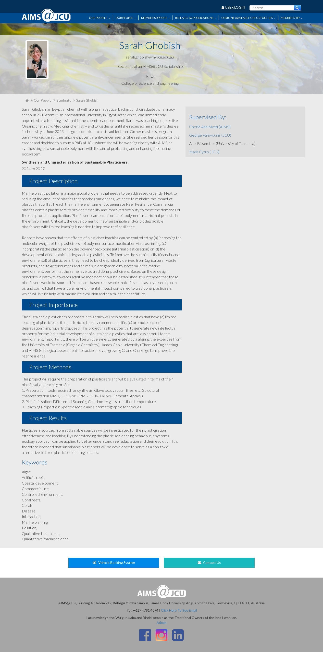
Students (64, 100)
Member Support (155, 18)
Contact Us (209, 562)
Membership (291, 18)
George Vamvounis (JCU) (210, 135)
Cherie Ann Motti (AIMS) (210, 126)
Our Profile (99, 18)
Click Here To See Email (179, 610)
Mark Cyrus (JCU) (204, 151)
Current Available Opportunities (248, 18)
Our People (125, 18)
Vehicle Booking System (114, 562)
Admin (161, 622)
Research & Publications (195, 18)
